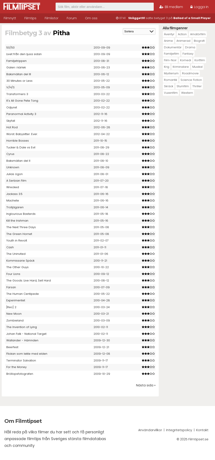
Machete (12, 200)
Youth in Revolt (16, 240)
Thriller (197, 86)
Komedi (185, 60)
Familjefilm (171, 54)
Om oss (91, 18)
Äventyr (169, 34)
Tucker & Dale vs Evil (20, 147)
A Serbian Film (16, 181)
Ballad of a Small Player (192, 18)
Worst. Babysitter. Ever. (22, 134)
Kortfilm (200, 60)
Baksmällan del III (18, 74)
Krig (166, 67)
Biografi (199, 41)
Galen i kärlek (16, 67)
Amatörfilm (198, 34)
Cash (10, 247)
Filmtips (30, 18)
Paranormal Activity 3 (21, 114)
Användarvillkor (150, 430)
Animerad (183, 41)
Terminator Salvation (21, 360)
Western (187, 93)
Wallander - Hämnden (22, 340)
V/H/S (10, 87)
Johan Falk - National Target (26, 334)
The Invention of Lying (21, 327)
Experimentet (15, 300)
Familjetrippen (16, 61)
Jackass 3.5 (14, 194)
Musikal (197, 67)
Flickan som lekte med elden (26, 354)
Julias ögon (14, 174)
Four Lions (13, 274)
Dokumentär (173, 47)
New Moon (14, 314)
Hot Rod (12, 127)
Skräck (168, 86)
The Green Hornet (19, 234)
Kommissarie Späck (20, 261)
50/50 (10, 47)
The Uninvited (16, 254)
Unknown (12, 167)
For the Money (16, 367)
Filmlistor (51, 18)
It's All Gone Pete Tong (22, 101)
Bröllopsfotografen (19, 374)
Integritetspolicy (179, 430)
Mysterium (171, 73)
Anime (168, 41)
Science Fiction (191, 80)
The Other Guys (17, 267)
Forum (72, 18)
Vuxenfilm (171, 93)
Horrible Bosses (17, 141)
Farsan (11, 287)
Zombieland (15, 320)
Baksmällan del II (18, 161)
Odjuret (11, 107)
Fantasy (188, 54)
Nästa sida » (145, 385)
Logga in (199, 6)
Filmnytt (10, 18)
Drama (190, 47)
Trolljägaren (15, 207)
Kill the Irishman (17, 221)
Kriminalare (181, 67)
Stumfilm (183, 86)
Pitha (61, 33)
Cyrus (10, 154)
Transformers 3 (17, 94)
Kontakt (202, 430)
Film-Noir (170, 60)
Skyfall (10, 121)
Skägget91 (136, 18)
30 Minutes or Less (19, 81)
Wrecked (12, 187)
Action (182, 34)
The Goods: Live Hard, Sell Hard (28, 280)
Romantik (170, 80)
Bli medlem (171, 6)
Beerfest (12, 347)
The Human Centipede (22, 294)
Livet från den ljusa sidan (24, 54)
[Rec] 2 (11, 307)
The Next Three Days (21, 227)
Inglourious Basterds (21, 214)
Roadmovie (190, 73)
